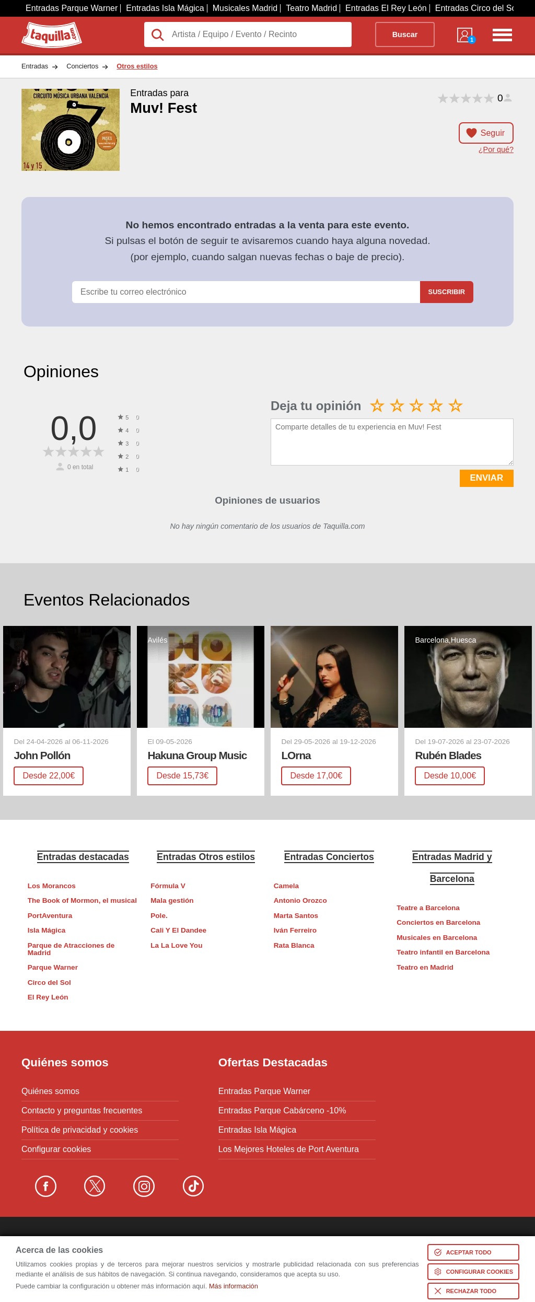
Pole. (158, 916)
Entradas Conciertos (329, 857)
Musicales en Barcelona (437, 937)
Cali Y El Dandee (178, 930)
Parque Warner (53, 967)
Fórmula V (167, 886)
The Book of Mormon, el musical (82, 900)
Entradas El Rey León (386, 8)
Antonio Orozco (300, 900)
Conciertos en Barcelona (438, 922)
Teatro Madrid (311, 8)
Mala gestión (171, 900)
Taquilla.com (44, 26)
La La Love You (176, 945)
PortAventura (50, 916)
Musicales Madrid (245, 8)
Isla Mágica (47, 930)
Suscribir (446, 292)
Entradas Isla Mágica (165, 8)
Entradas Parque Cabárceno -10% (282, 1111)
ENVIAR (486, 478)
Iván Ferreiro (295, 930)
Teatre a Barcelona (428, 908)
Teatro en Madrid (425, 967)
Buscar (405, 34)
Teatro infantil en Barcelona (443, 952)
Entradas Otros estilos (206, 857)
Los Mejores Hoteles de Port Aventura (288, 1149)
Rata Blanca (294, 945)
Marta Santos (296, 916)
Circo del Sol (49, 982)
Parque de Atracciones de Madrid (71, 949)
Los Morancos (52, 886)
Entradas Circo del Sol (476, 8)
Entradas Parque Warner (72, 8)
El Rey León (48, 997)
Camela (286, 886)
